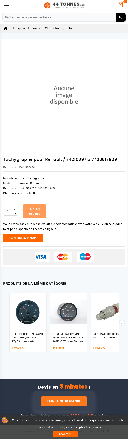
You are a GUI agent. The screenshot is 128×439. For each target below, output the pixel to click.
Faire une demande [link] (23, 238)
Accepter (65, 434)
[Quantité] (8, 211)
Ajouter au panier (35, 211)
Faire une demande (64, 401)
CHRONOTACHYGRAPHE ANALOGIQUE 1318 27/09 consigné (28, 338)
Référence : (10, 167)
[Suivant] (122, 323)
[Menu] (7, 5)
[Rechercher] (64, 17)
